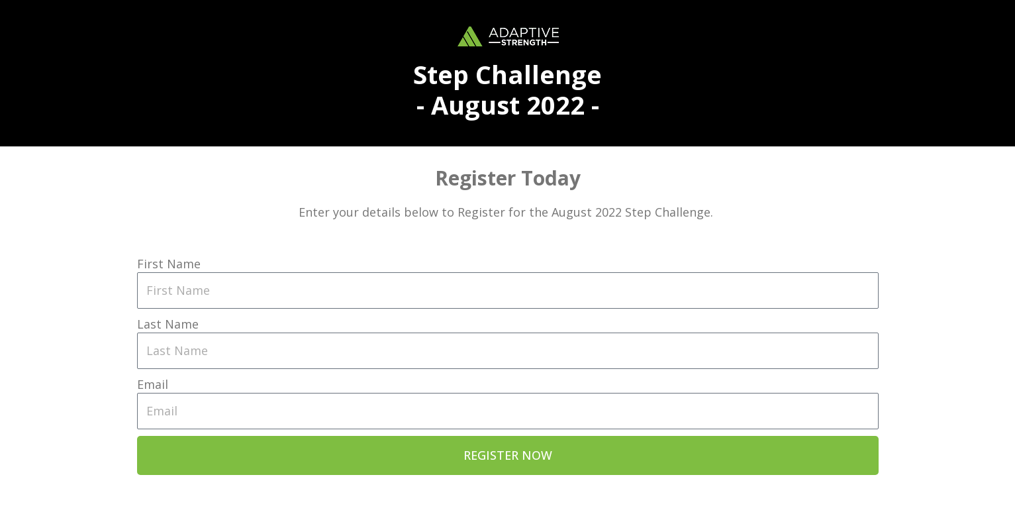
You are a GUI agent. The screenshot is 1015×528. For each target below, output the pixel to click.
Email (152, 384)
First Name (169, 264)
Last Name (168, 324)
